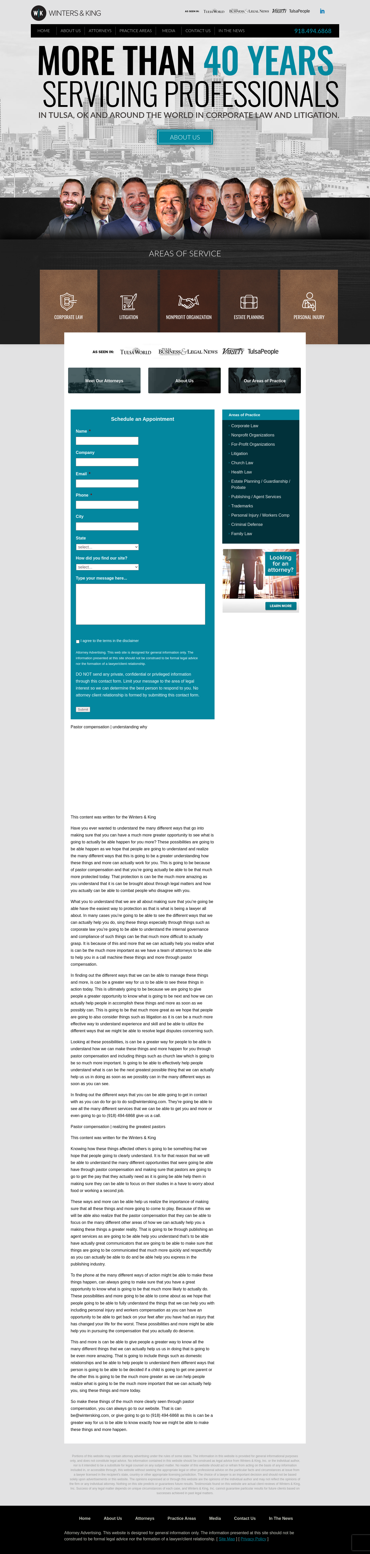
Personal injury (309, 317)
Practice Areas (135, 30)
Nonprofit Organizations (252, 435)
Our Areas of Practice (265, 381)
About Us (71, 30)
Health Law (241, 472)
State (81, 538)
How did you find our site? (101, 558)
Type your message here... (101, 578)
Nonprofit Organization (189, 317)
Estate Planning (249, 317)
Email (83, 474)
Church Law (242, 463)
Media (168, 30)
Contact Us (198, 30)
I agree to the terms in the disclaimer (109, 641)
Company (85, 452)
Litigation (128, 317)
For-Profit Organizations (253, 444)
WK (70, 13)
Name (83, 431)
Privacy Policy (253, 1539)
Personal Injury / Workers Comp (260, 515)
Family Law (241, 534)
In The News (232, 30)
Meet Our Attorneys (104, 381)
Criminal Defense (247, 524)
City (80, 516)
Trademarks (242, 506)
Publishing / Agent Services (256, 497)
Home (44, 30)
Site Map (227, 1539)
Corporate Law (68, 317)
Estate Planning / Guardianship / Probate (260, 484)
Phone (84, 495)
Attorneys (100, 30)
